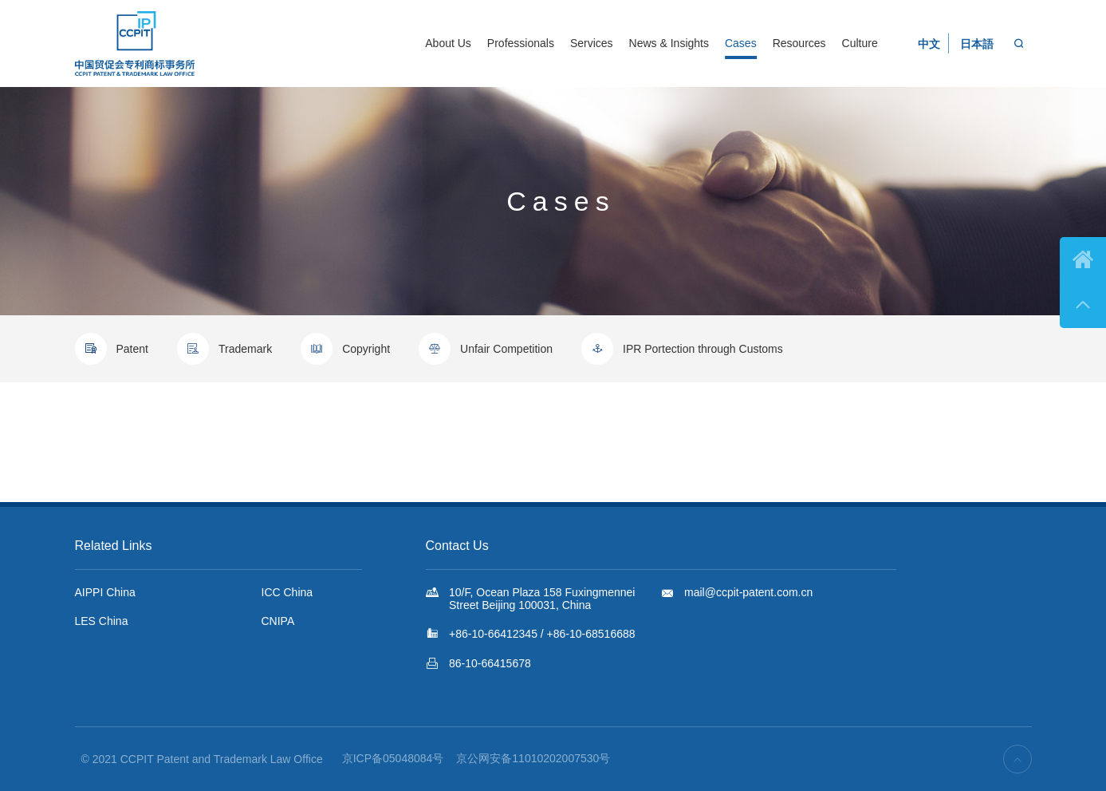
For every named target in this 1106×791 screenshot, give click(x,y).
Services (591, 43)
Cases (741, 43)
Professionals (520, 43)
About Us (448, 43)
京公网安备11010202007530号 (533, 758)
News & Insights (669, 43)
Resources (799, 43)
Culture (860, 43)
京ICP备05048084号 (393, 758)
